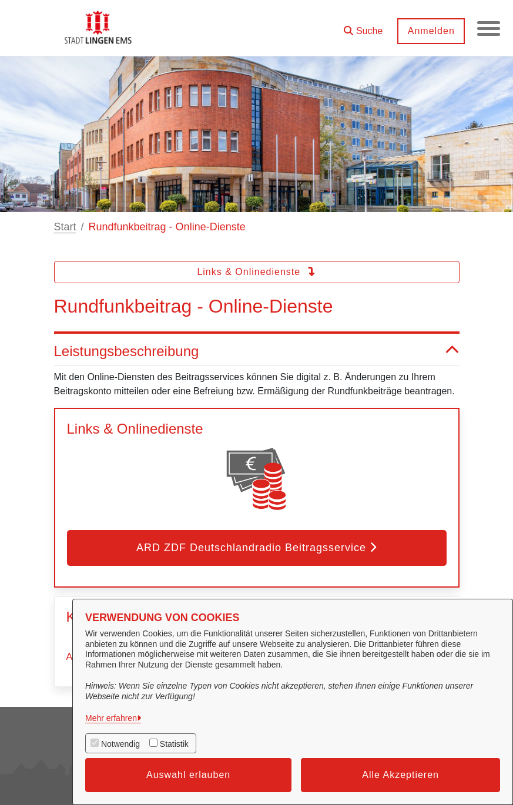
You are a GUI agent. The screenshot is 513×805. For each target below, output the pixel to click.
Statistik (174, 744)
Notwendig (120, 744)
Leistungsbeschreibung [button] (257, 351)
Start (65, 227)
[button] (362, 26)
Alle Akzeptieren (400, 775)
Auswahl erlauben (188, 775)
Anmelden (430, 31)
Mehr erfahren (111, 718)
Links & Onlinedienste (256, 272)
